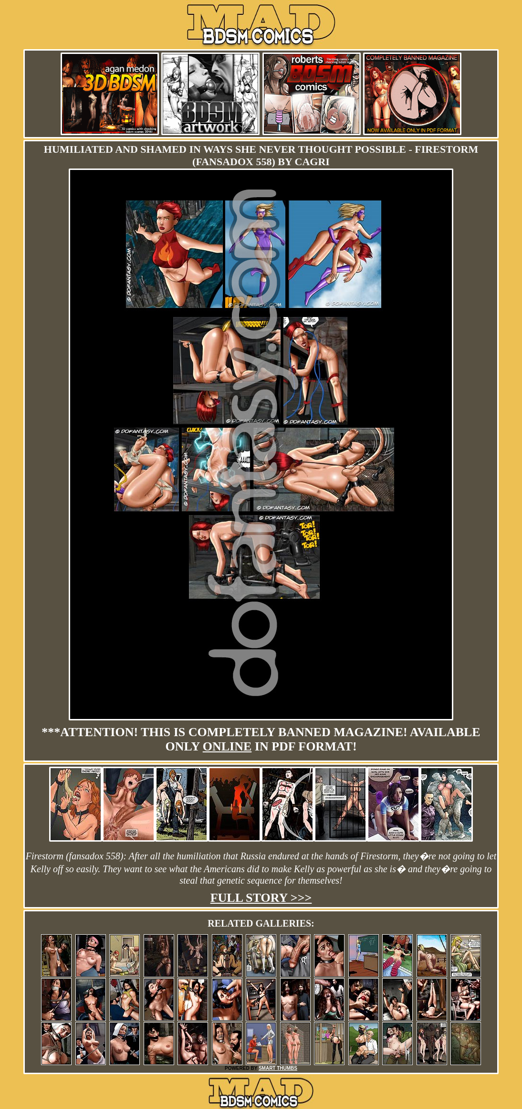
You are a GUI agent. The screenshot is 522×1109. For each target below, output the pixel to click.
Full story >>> (261, 898)
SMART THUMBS (278, 1068)
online (227, 746)
